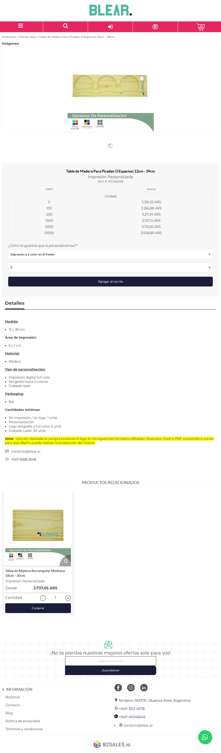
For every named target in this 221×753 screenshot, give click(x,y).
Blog (9, 713)
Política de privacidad (22, 721)
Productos (9, 37)
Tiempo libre (27, 37)
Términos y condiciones (24, 729)
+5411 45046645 (130, 717)
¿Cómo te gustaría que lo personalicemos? (43, 246)
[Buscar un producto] (65, 26)
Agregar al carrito (110, 281)
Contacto (12, 705)
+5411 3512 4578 (129, 709)
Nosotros (12, 697)
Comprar (38, 608)
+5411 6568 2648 (23, 459)
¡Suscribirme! (110, 670)
